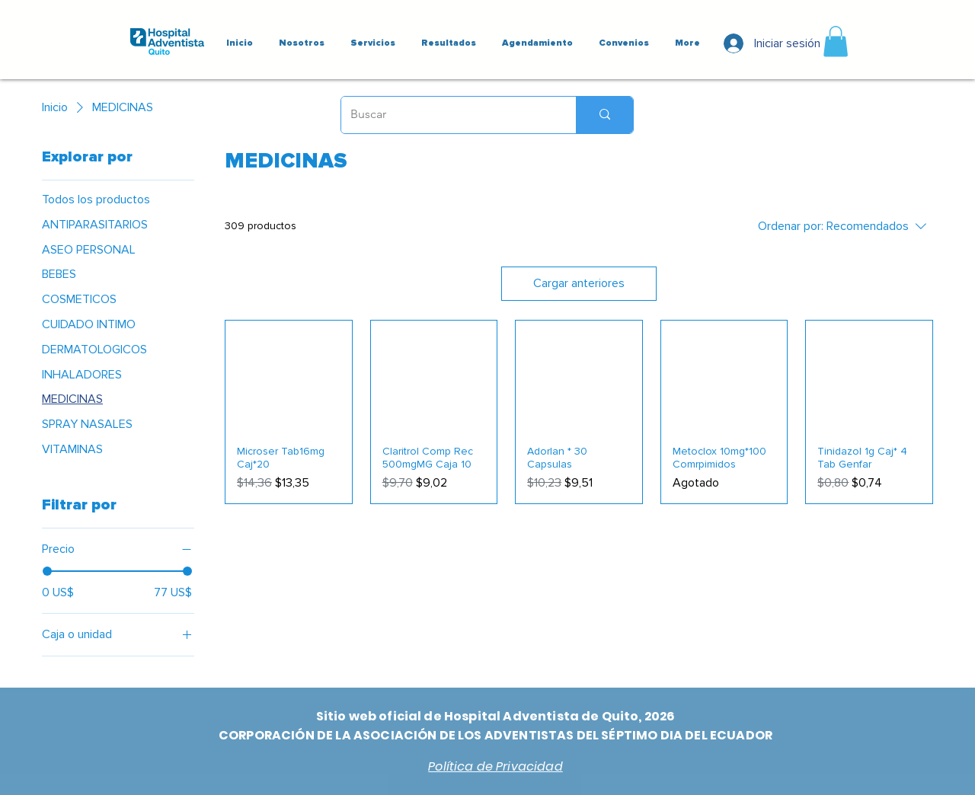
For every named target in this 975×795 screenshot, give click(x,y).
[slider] (47, 571)
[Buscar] (447, 115)
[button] (836, 41)
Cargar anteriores (579, 283)
